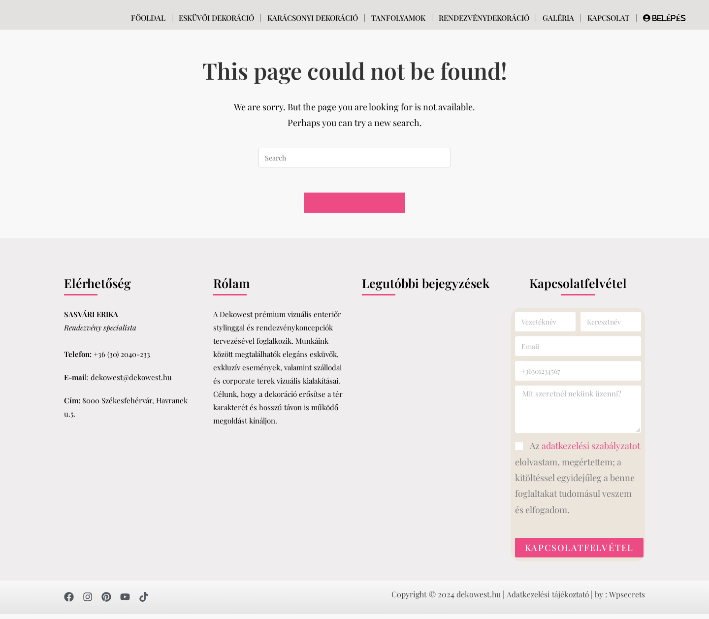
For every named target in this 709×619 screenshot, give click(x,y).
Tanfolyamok (398, 18)
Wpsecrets (627, 599)
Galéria (558, 18)
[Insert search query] (354, 157)
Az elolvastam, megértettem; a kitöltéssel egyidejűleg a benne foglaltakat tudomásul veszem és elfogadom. (577, 483)
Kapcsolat (608, 18)
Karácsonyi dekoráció (312, 18)
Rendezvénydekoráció (484, 18)
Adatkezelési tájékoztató (546, 599)
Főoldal (148, 18)
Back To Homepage (354, 207)
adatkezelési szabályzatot (591, 451)
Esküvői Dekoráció (216, 18)
